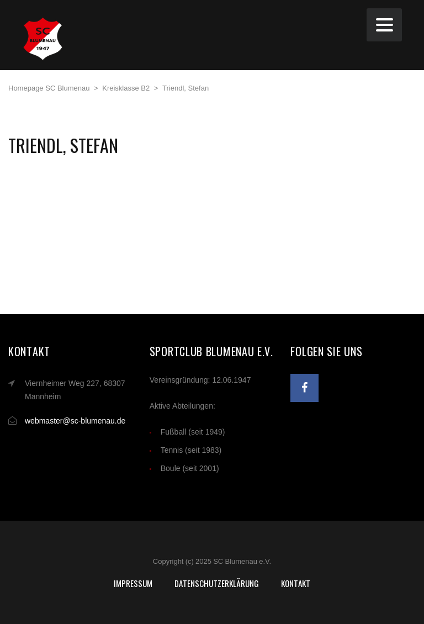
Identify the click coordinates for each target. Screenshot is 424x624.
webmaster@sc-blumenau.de (75, 420)
